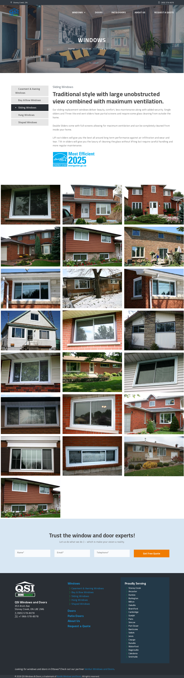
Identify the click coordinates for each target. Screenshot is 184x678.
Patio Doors (119, 12)
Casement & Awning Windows (27, 91)
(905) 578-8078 (167, 2)
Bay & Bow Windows (29, 100)
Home (71, 48)
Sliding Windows (27, 107)
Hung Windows (26, 115)
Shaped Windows (27, 122)
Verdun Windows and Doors (99, 669)
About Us (140, 12)
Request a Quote (164, 12)
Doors (99, 12)
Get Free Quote (151, 553)
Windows (79, 12)
